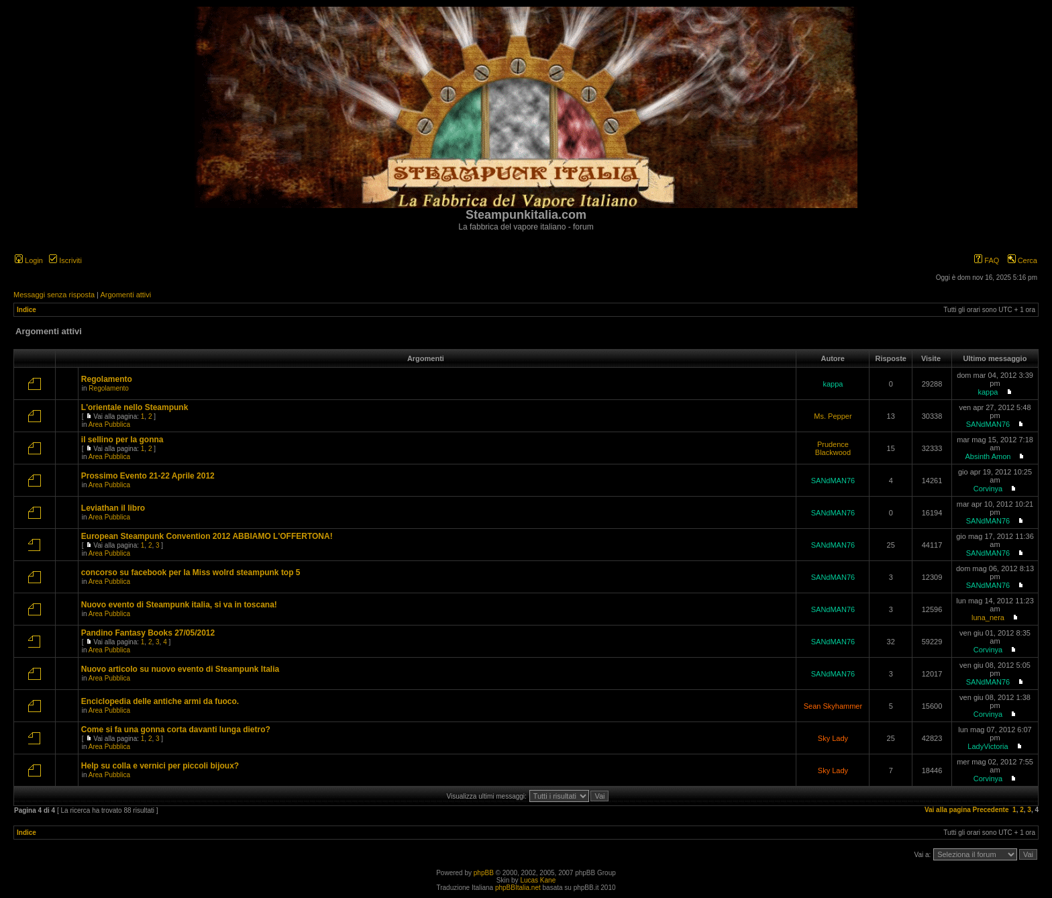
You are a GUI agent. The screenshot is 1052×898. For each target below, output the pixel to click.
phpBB (484, 873)
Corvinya (988, 489)
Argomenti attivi (125, 295)
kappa (833, 384)
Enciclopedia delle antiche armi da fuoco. (160, 701)
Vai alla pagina (948, 809)
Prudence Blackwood (833, 448)
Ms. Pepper (832, 416)
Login (29, 260)
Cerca (1022, 260)
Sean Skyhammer (833, 706)
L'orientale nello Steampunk (135, 407)
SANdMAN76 (988, 424)
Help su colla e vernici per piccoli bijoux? (160, 765)
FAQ (986, 260)
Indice (26, 309)
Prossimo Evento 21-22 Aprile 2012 (148, 476)
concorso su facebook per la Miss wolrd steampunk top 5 (191, 572)
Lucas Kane (538, 880)
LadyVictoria (987, 746)
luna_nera (987, 617)
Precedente (991, 809)
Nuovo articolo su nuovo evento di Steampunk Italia (180, 669)
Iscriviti (65, 260)
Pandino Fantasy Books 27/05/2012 (148, 633)
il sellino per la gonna (122, 439)
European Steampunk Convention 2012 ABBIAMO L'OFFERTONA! (207, 536)
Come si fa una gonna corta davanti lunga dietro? (175, 729)
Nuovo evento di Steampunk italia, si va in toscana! (179, 604)
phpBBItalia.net (518, 887)
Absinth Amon (988, 456)
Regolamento (106, 379)
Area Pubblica (109, 424)
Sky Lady (833, 738)
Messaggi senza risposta (54, 295)
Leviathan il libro (113, 508)
